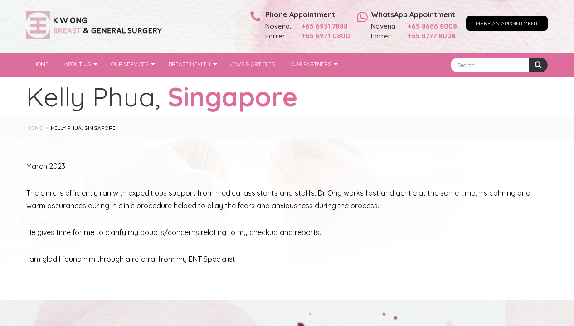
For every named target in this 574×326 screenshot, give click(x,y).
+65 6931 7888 (325, 26)
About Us (77, 64)
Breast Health (189, 64)
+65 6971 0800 (326, 35)
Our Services (129, 64)
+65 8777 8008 (432, 35)
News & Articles (252, 64)
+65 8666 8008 (432, 26)
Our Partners (311, 64)
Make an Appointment (507, 23)
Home (41, 64)
